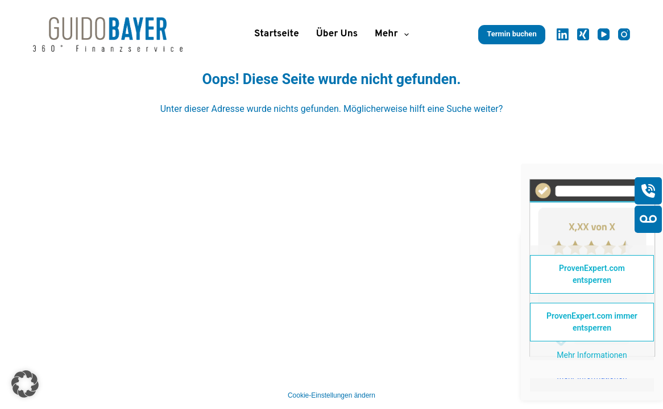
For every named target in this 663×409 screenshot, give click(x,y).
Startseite (276, 34)
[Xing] (583, 34)
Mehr (394, 34)
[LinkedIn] (563, 34)
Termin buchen (511, 34)
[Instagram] (624, 34)
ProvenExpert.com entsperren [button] (592, 274)
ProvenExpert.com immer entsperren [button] (591, 321)
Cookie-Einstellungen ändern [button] (331, 395)
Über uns (337, 34)
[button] (25, 384)
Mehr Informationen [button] (592, 355)
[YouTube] (604, 34)
